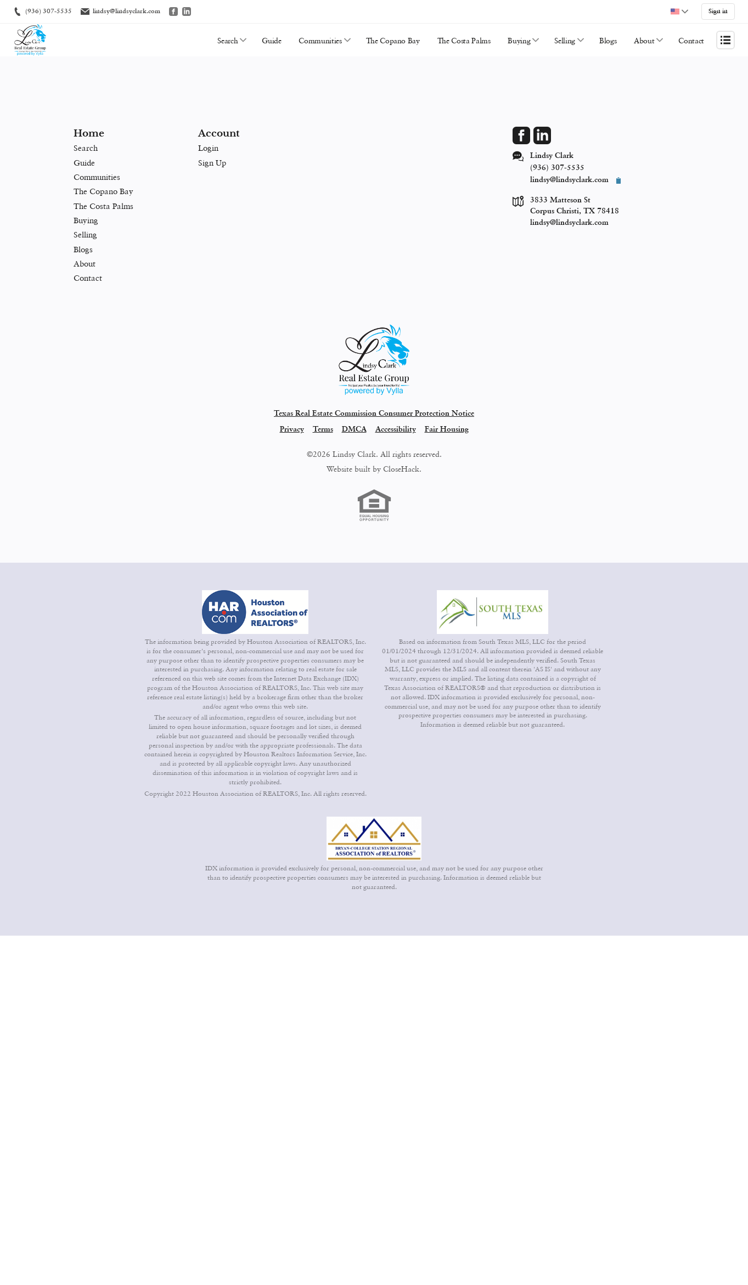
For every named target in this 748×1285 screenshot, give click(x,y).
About (644, 38)
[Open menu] (725, 38)
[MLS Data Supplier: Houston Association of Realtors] (255, 610)
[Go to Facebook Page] (521, 134)
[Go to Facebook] (173, 11)
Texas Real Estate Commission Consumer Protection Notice (374, 412)
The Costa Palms (464, 38)
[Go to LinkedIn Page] (542, 134)
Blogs (607, 38)
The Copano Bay (393, 38)
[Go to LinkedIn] (186, 11)
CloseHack (401, 467)
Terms (323, 428)
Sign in (718, 11)
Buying (519, 38)
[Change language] (679, 11)
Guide (271, 38)
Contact (691, 38)
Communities (320, 38)
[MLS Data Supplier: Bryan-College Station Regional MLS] (374, 837)
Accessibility (395, 428)
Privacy (292, 428)
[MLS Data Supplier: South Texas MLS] (493, 610)
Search (227, 38)
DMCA (354, 428)
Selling (564, 38)
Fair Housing (447, 428)
